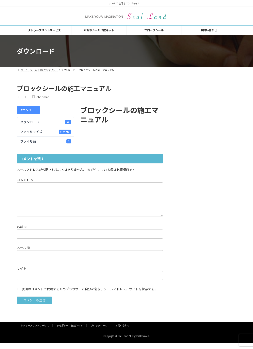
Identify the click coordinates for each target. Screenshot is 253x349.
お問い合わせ (122, 331)
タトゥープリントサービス (35, 331)
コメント (25, 179)
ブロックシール (99, 331)
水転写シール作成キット (70, 331)
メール (23, 253)
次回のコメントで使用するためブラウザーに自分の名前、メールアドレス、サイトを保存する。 (90, 295)
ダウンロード (28, 110)
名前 (22, 233)
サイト (21, 274)
